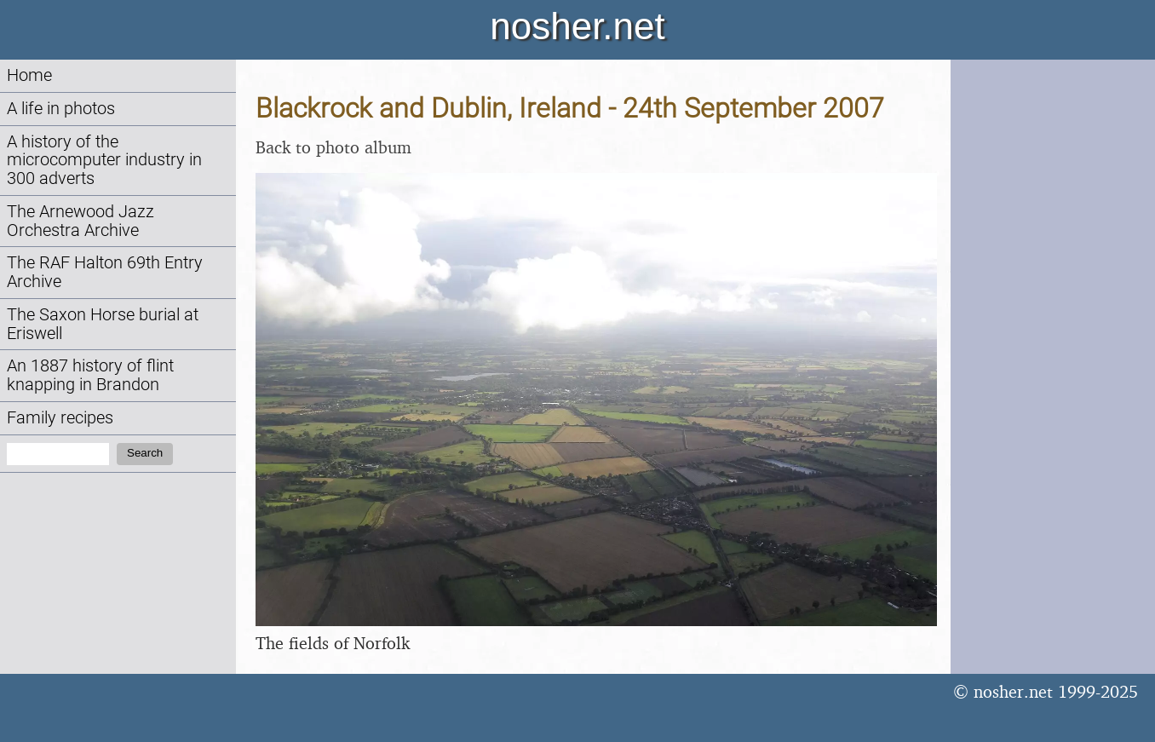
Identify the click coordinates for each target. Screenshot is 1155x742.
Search (145, 452)
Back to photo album (333, 147)
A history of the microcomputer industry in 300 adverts (104, 160)
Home (29, 75)
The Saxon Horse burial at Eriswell (102, 324)
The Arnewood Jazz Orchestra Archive (80, 221)
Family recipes (60, 418)
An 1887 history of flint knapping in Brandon (90, 375)
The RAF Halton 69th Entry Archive (105, 272)
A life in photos (61, 108)
